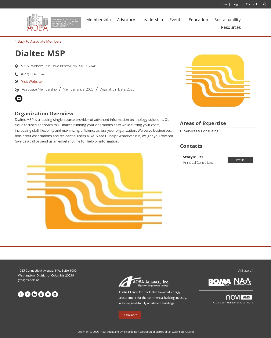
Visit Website (31, 81)
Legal (190, 332)
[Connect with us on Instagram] (41, 294)
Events (175, 19)
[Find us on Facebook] (21, 294)
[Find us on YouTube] (48, 294)
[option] (94, 191)
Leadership (152, 19)
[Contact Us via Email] (55, 294)
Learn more (130, 315)
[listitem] (227, 4)
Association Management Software (233, 299)
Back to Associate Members (38, 41)
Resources (231, 27)
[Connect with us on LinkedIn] (34, 294)
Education (198, 19)
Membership (98, 19)
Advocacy (126, 19)
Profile (240, 160)
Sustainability (227, 19)
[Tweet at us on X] (27, 294)
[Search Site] (265, 4)
